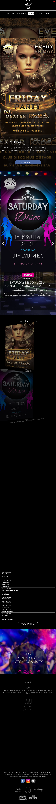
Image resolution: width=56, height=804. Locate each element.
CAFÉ (13, 13)
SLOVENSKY (49, 772)
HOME (5, 772)
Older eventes (28, 624)
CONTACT (47, 13)
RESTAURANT (21, 13)
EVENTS (31, 13)
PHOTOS (39, 13)
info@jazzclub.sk (46, 774)
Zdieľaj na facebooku (28, 162)
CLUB (7, 13)
